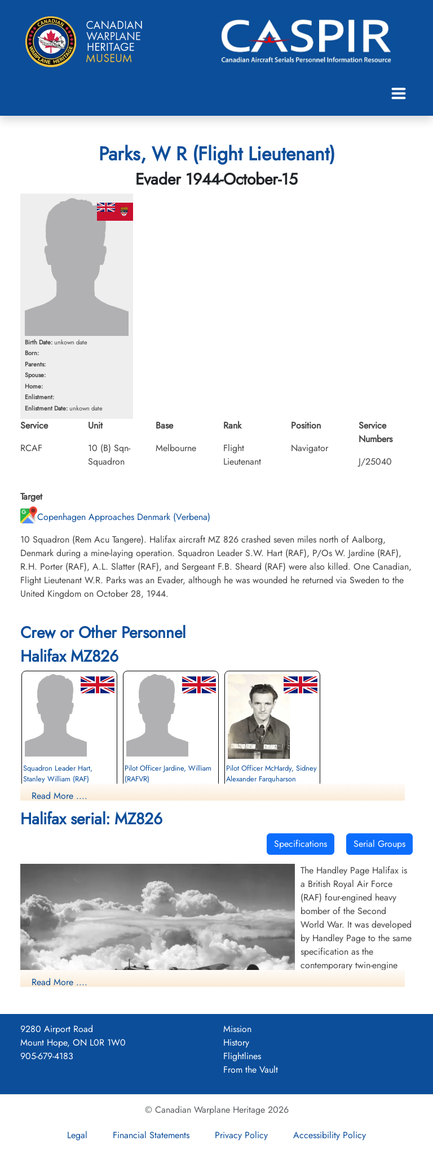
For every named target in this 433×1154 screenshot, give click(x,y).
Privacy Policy (241, 1135)
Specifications (300, 843)
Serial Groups (379, 843)
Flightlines (242, 1056)
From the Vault (250, 1069)
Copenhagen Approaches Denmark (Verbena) (115, 516)
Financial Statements (151, 1135)
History (236, 1042)
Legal (77, 1135)
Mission (237, 1028)
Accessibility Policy (329, 1135)
